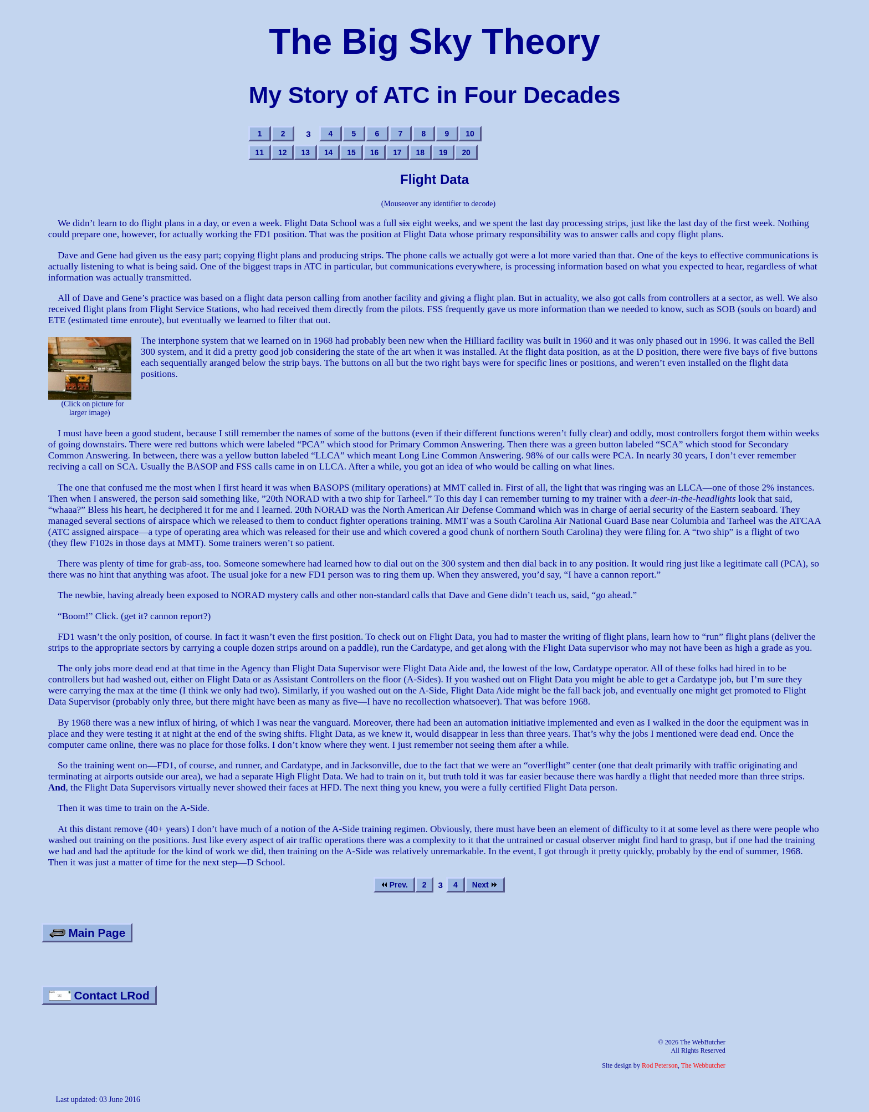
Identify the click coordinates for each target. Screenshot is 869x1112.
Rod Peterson (660, 1065)
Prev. (394, 884)
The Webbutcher (703, 1065)
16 (374, 152)
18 (420, 152)
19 (443, 152)
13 (305, 152)
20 (466, 152)
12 (282, 152)
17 (397, 152)
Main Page (87, 932)
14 (328, 152)
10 (470, 133)
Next (485, 884)
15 (351, 152)
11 (259, 152)
